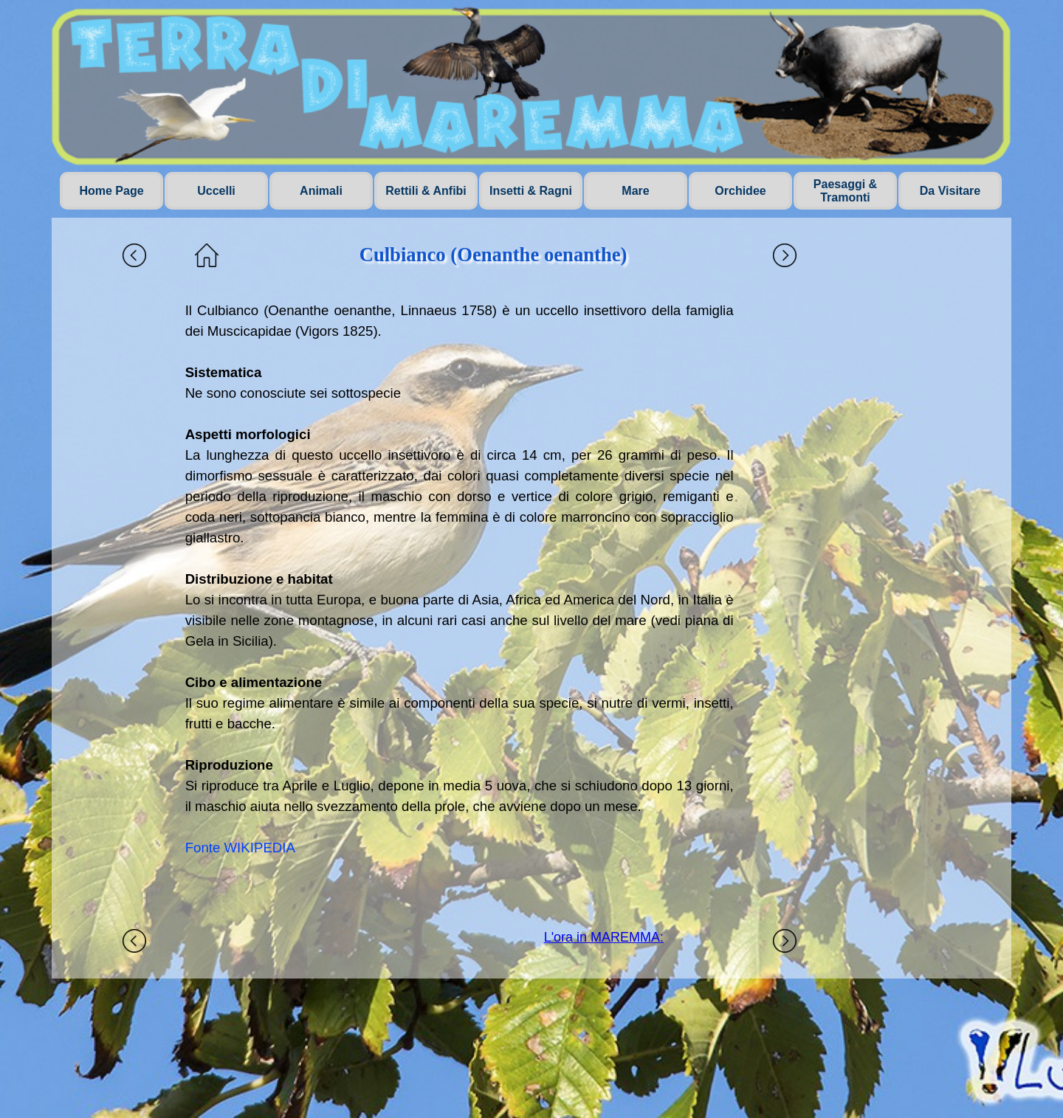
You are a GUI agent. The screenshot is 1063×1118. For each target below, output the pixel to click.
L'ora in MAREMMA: (604, 937)
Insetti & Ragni (530, 190)
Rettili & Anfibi (426, 190)
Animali (321, 190)
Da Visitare (950, 190)
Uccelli (216, 190)
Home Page (111, 190)
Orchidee (740, 190)
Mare (635, 190)
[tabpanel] (459, 600)
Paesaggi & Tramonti (845, 191)
